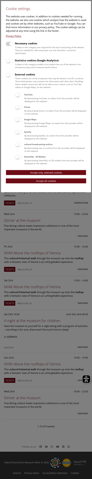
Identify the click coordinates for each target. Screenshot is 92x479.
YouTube (28, 94)
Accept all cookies (46, 181)
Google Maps (30, 119)
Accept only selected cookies (46, 172)
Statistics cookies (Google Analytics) (37, 60)
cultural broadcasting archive (38, 144)
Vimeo (27, 107)
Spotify (27, 132)
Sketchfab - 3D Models (35, 156)
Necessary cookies (26, 43)
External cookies (25, 74)
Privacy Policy (13, 36)
